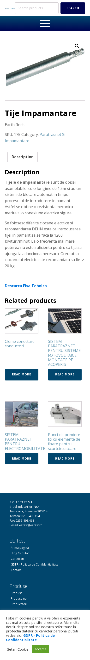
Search (72, 8)
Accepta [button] (40, 649)
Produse (16, 593)
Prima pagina (20, 548)
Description (23, 156)
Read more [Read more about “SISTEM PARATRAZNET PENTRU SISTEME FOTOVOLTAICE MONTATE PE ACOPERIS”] (64, 374)
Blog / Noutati (20, 553)
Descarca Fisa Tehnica (26, 285)
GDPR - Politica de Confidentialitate (34, 564)
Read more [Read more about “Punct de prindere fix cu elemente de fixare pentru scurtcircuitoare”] (64, 458)
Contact (16, 570)
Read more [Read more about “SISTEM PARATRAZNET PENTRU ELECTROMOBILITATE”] (21, 458)
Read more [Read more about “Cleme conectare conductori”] (21, 374)
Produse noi (19, 598)
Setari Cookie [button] (17, 649)
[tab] (22, 157)
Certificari (17, 559)
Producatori (19, 604)
